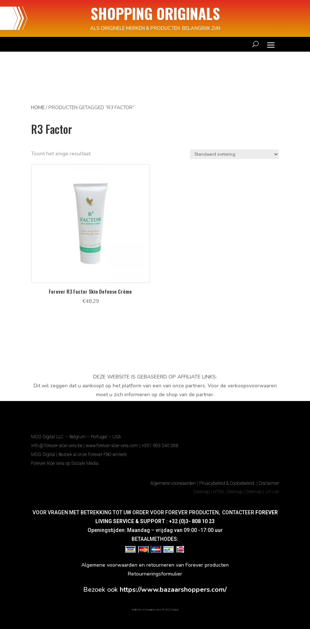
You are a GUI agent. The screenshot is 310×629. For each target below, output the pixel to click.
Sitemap (201, 491)
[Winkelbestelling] (234, 154)
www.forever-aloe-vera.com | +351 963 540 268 (132, 445)
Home (38, 107)
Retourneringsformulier (155, 573)
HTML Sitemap (227, 491)
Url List (272, 491)
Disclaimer (269, 483)
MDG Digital (43, 454)
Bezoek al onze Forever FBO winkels (92, 454)
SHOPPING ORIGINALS (155, 13)
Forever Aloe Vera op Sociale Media (64, 463)
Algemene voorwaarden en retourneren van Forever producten (155, 564)
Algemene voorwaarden (173, 483)
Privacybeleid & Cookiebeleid (227, 483)
